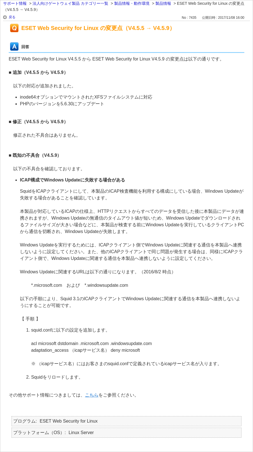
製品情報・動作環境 (132, 3)
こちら (91, 395)
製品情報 (163, 3)
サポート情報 (15, 3)
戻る (12, 17)
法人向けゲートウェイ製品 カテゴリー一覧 (70, 3)
